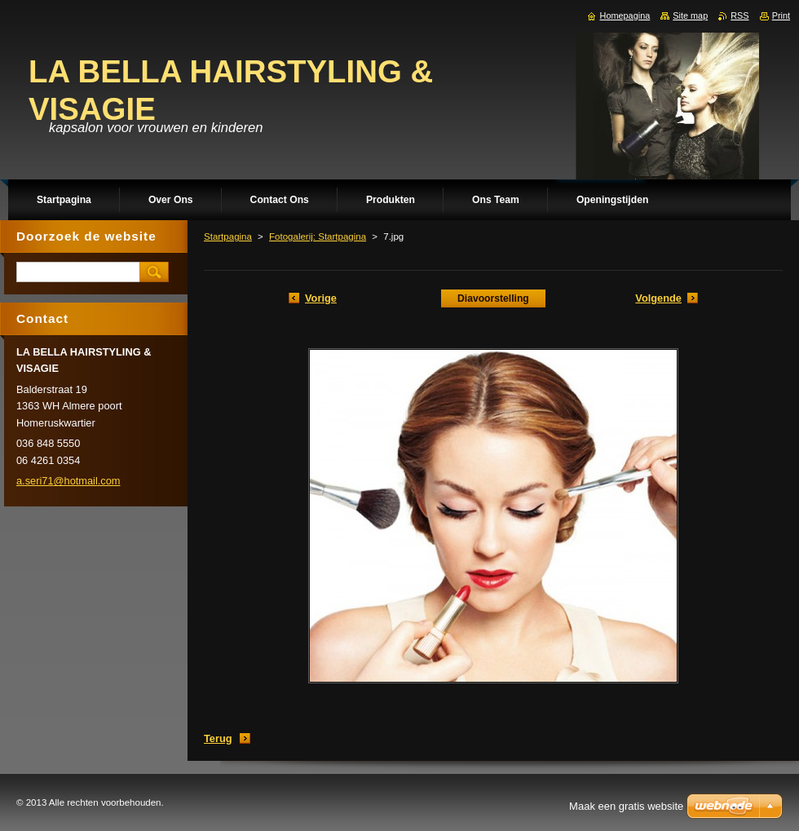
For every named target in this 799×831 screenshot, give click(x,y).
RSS (739, 15)
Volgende (658, 298)
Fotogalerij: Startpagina (317, 236)
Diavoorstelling (493, 298)
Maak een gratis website (626, 806)
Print (781, 15)
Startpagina (228, 236)
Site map (690, 15)
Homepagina (625, 15)
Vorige (321, 298)
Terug (218, 738)
